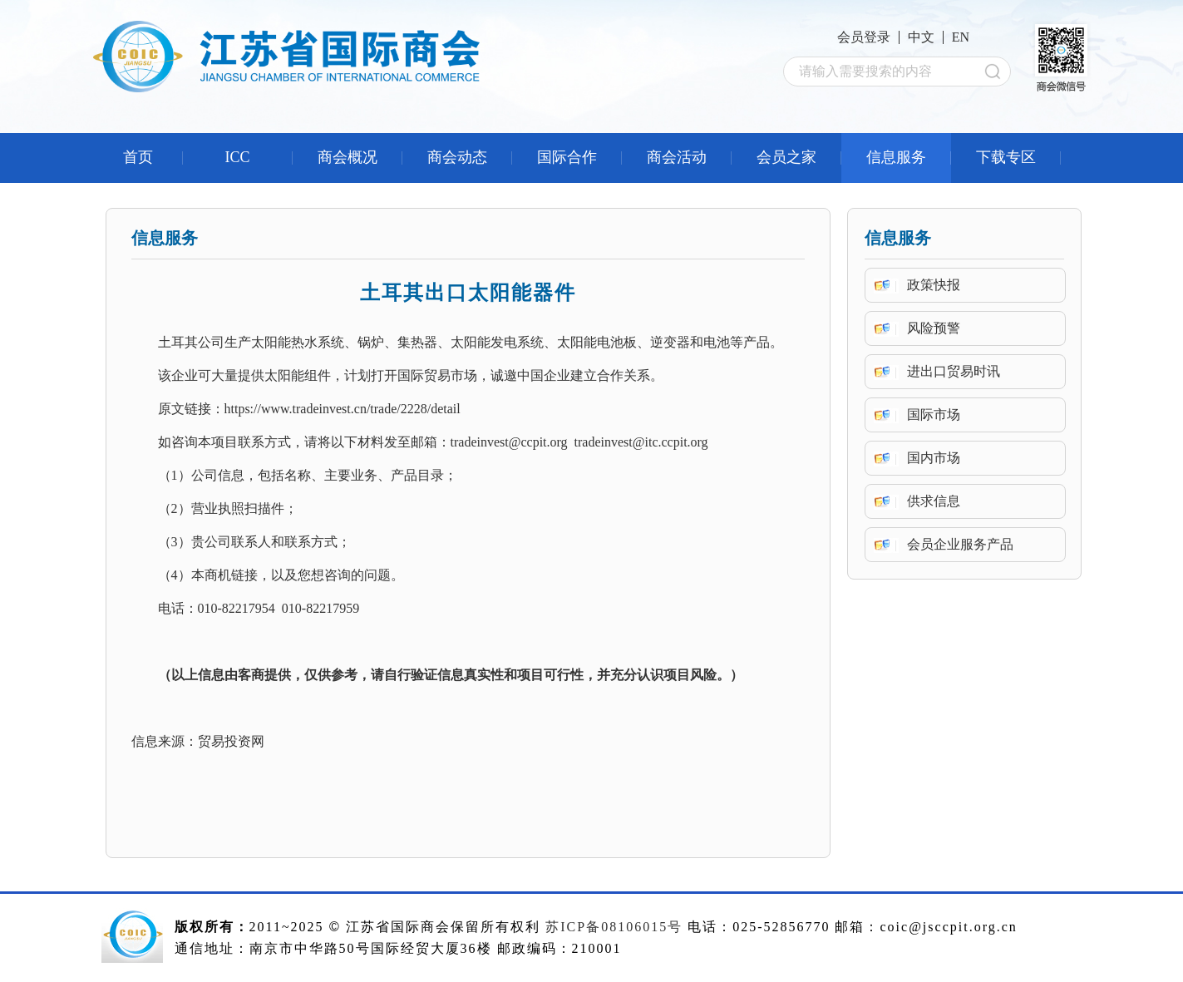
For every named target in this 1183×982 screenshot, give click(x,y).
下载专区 (1006, 157)
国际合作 (567, 157)
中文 (921, 37)
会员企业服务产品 (960, 544)
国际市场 (933, 414)
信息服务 (896, 157)
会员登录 (863, 37)
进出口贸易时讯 (953, 371)
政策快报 (933, 285)
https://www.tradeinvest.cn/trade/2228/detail (342, 409)
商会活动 (677, 157)
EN (960, 37)
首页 (138, 157)
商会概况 (347, 157)
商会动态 (457, 157)
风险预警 (933, 328)
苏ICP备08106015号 (614, 927)
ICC (236, 157)
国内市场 (933, 458)
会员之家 (786, 157)
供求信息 (933, 501)
